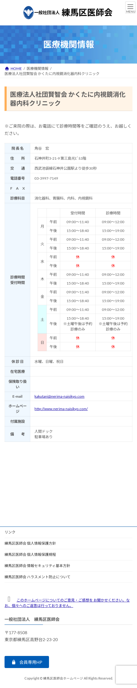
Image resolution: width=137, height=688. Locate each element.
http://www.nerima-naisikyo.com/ (61, 408)
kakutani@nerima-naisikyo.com (59, 396)
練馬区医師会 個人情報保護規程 (30, 554)
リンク (10, 532)
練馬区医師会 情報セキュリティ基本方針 (37, 565)
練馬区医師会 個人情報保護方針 (30, 543)
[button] (27, 662)
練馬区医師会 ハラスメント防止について (37, 577)
